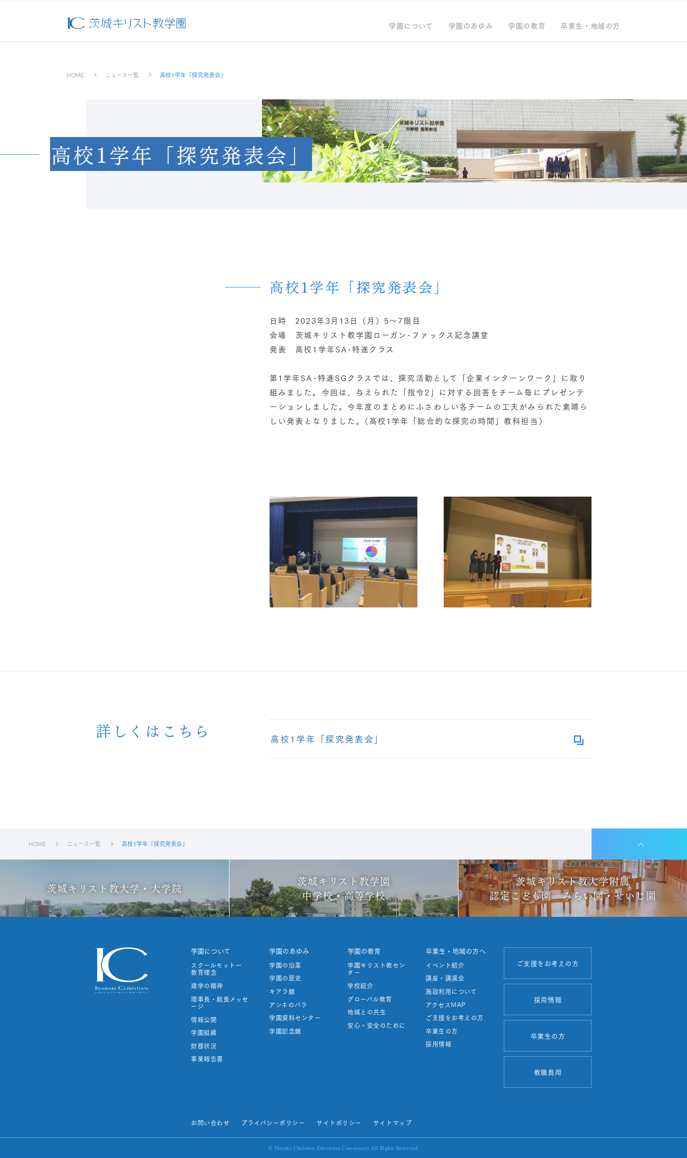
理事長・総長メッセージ (220, 1002)
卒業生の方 (442, 1031)
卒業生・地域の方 (590, 26)
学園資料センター (295, 1017)
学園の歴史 (285, 978)
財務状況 (204, 1046)
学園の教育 (526, 26)
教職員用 (548, 1072)
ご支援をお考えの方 (455, 1017)
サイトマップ (392, 1122)
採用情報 (438, 1044)
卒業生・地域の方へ (456, 950)
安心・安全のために (376, 1025)
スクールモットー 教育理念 (220, 968)
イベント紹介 (445, 965)
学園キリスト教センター (376, 968)
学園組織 (204, 1032)
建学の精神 (207, 985)
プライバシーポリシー (273, 1122)
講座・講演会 (445, 978)
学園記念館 (285, 1031)
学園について (411, 26)
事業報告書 (207, 1058)
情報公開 (204, 1019)
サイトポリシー (339, 1122)
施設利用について (451, 991)
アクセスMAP (446, 1005)
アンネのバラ (288, 1005)
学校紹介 (360, 985)
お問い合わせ (210, 1122)
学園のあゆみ (470, 26)
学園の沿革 (285, 965)
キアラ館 (282, 991)
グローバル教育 (369, 999)
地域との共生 (366, 1012)
